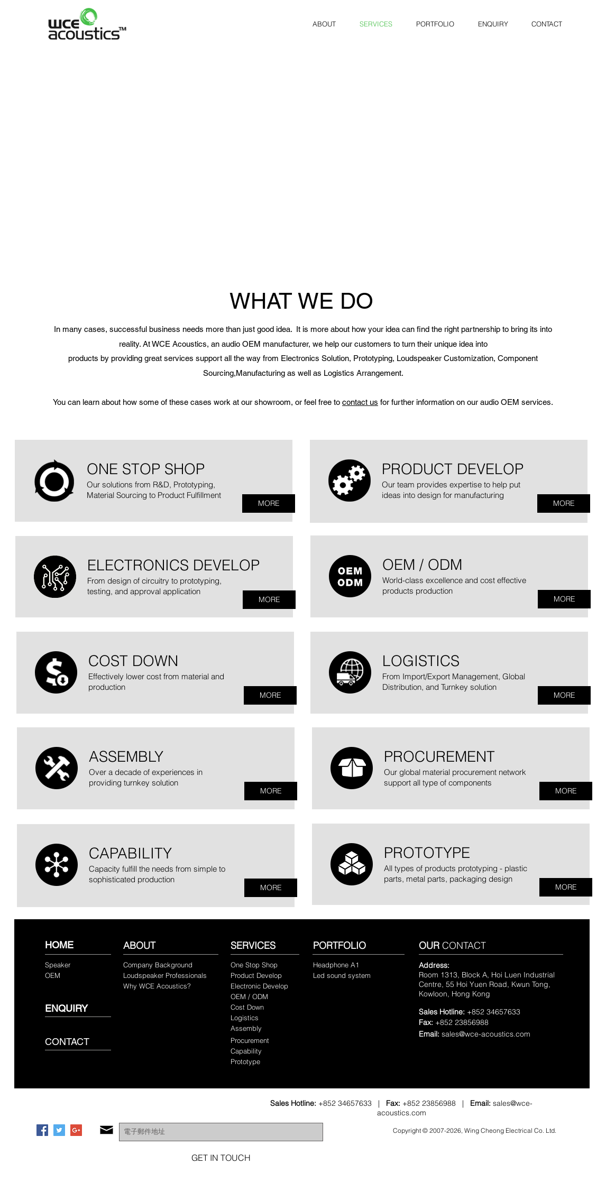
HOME (59, 944)
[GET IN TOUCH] (221, 1158)
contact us (360, 402)
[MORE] (268, 503)
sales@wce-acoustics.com (486, 1034)
